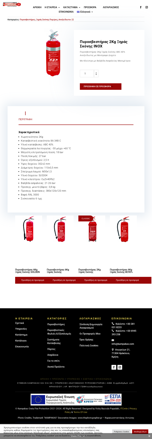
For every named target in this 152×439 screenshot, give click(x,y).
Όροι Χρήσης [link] (86, 339)
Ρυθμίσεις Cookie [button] (121, 432)
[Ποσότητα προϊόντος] (87, 73)
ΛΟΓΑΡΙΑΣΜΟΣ (111, 7)
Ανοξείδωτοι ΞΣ (66, 19)
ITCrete (124, 408)
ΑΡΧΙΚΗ (37, 7)
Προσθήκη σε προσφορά (97, 86)
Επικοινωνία (22, 346)
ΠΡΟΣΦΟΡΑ (90, 7)
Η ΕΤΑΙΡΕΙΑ (51, 7)
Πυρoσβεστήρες (56, 324)
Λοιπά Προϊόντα (55, 366)
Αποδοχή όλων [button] (140, 432)
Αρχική (44, 379)
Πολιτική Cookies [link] (89, 345)
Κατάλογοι (21, 340)
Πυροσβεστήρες (27, 19)
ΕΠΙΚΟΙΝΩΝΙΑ (66, 12)
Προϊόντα (58, 379)
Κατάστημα (21, 334)
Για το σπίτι (53, 360)
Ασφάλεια (52, 354)
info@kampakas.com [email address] (123, 344)
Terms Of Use (80, 412)
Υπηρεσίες (21, 328)
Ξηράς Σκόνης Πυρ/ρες (47, 19)
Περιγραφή (25, 119)
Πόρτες (51, 349)
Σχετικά (19, 323)
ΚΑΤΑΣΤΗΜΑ (70, 7)
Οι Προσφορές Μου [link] (90, 333)
